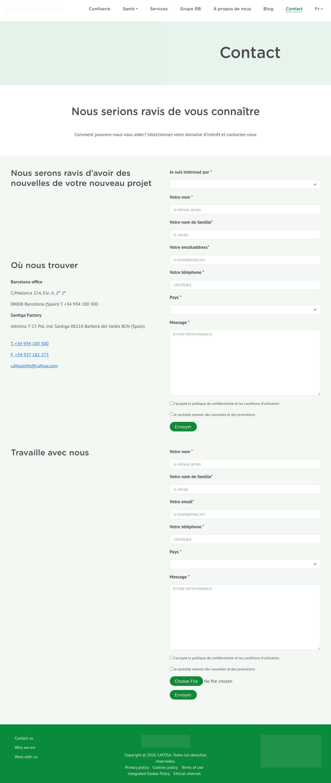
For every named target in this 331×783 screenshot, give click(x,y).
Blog (268, 9)
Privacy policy (137, 767)
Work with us (26, 756)
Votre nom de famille (191, 222)
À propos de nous (232, 9)
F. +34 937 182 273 (30, 355)
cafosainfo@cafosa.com (34, 366)
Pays (176, 297)
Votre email (182, 502)
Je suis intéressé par (191, 172)
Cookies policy (165, 767)
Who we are (25, 747)
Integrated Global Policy (149, 773)
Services (159, 9)
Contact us (24, 738)
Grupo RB (190, 9)
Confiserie (99, 9)
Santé (129, 9)
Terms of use (192, 767)
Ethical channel (187, 773)
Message (180, 322)
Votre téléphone (187, 272)
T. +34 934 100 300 (30, 343)
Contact (294, 9)
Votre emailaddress (189, 247)
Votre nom (181, 197)
